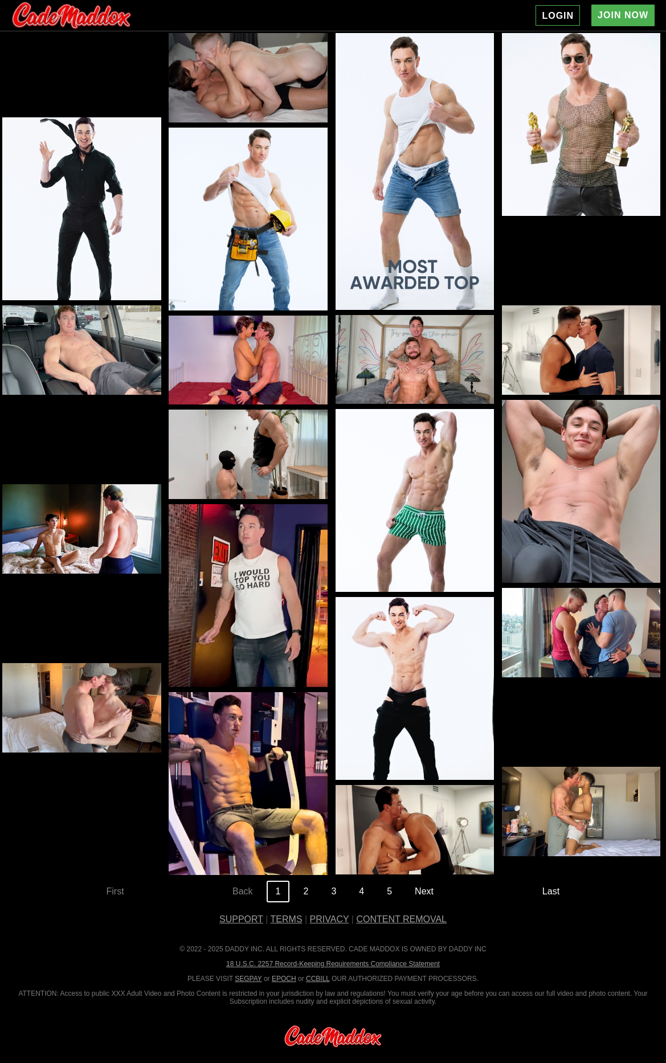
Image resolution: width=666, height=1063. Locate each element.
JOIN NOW (623, 15)
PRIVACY (329, 919)
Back (242, 891)
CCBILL (318, 979)
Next (424, 891)
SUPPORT (241, 919)
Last (550, 891)
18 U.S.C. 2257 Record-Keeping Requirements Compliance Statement (333, 964)
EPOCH (284, 979)
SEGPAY (248, 979)
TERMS (287, 919)
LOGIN (558, 16)
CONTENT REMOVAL (401, 919)
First (115, 891)
